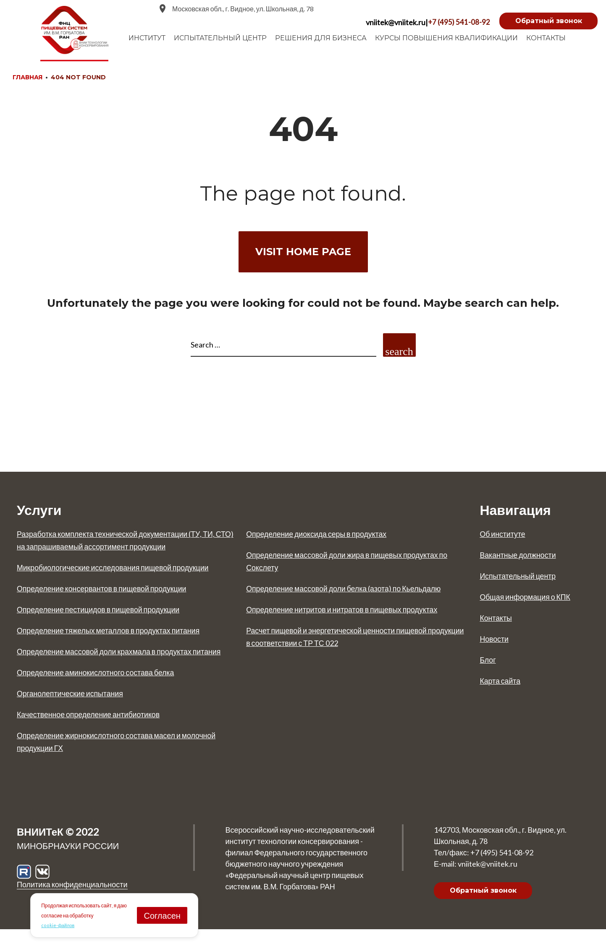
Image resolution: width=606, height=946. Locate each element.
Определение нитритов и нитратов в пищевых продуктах (355, 626)
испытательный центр (220, 38)
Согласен (162, 915)
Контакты (546, 38)
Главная (27, 77)
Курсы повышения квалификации (446, 38)
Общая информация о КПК (531, 601)
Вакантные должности (523, 559)
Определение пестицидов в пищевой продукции (109, 613)
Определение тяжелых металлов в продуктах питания (121, 634)
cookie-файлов (58, 925)
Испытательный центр (523, 580)
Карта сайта (503, 684)
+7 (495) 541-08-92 (458, 22)
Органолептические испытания (77, 710)
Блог (489, 664)
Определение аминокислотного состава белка (106, 689)
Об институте (505, 538)
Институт (147, 38)
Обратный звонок (548, 21)
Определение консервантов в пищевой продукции (113, 592)
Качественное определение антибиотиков (98, 731)
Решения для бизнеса (321, 38)
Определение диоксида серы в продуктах (326, 538)
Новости (496, 643)
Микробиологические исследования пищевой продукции (125, 571)
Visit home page (303, 252)
